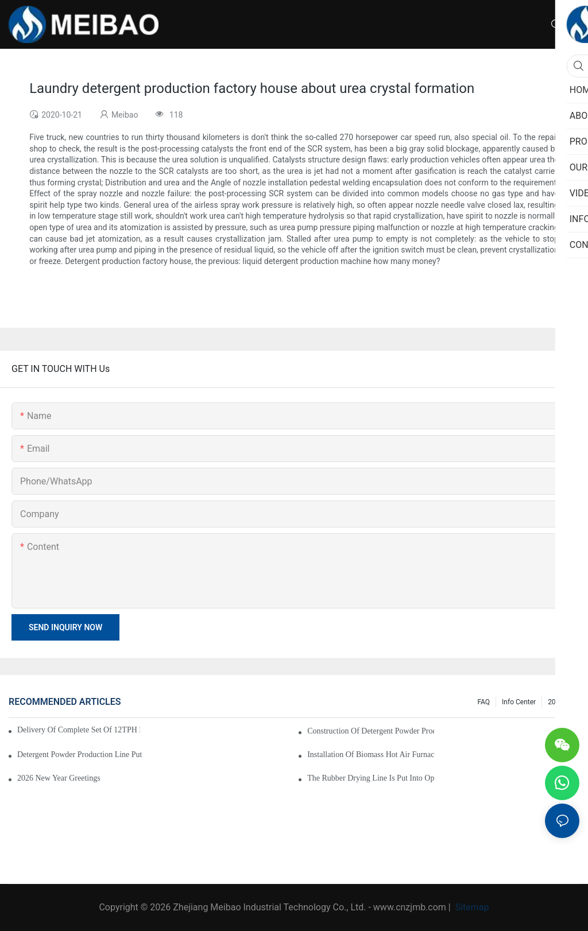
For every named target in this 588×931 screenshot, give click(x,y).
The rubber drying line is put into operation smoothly (370, 778)
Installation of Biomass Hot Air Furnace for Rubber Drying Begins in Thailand (370, 754)
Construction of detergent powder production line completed (370, 731)
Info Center (519, 702)
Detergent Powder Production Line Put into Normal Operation (80, 754)
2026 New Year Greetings (58, 778)
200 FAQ (561, 702)
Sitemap (471, 907)
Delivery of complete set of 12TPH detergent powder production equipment (78, 730)
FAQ (483, 702)
